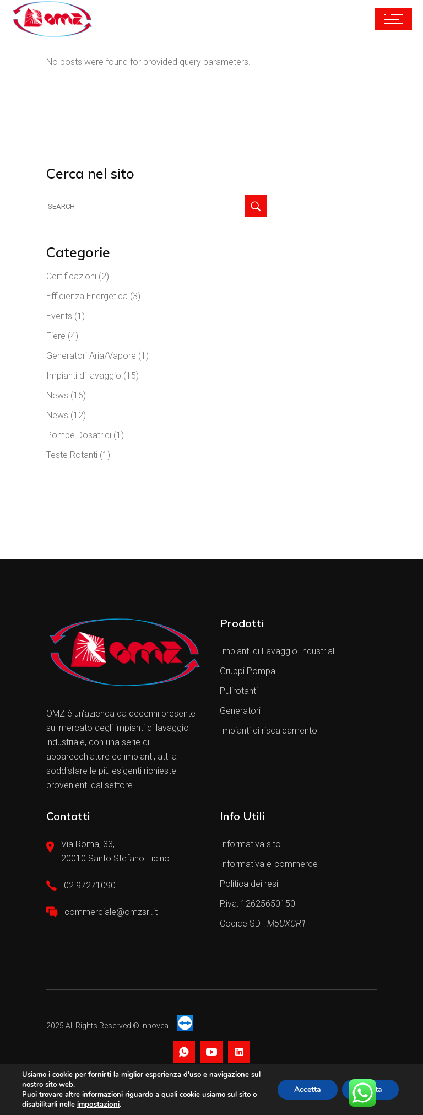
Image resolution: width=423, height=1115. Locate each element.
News (57, 395)
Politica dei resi (249, 884)
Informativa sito (250, 844)
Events (59, 316)
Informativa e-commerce (269, 864)
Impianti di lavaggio (83, 375)
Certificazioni (71, 276)
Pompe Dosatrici (78, 435)
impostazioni (97, 1104)
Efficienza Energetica (87, 296)
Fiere (56, 336)
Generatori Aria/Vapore (91, 356)
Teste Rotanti (71, 455)
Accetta (307, 1089)
